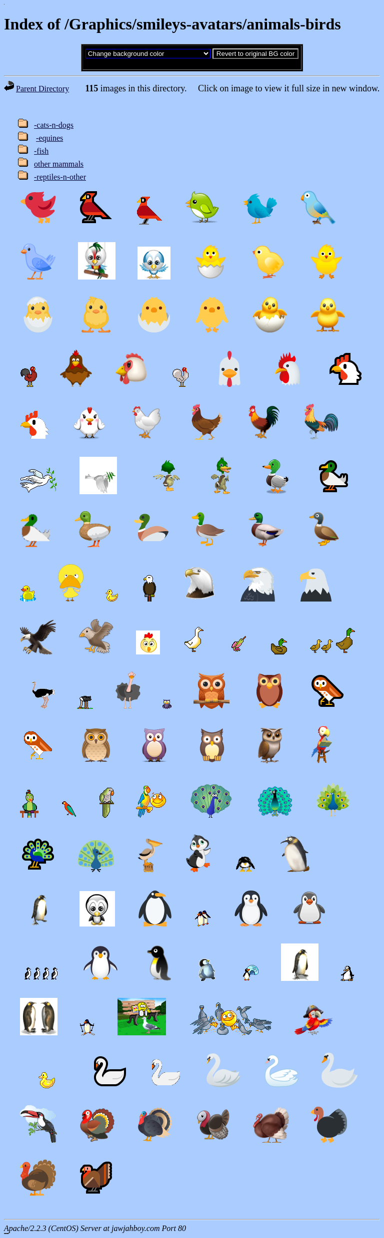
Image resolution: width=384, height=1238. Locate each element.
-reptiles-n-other (60, 177)
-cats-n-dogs (54, 125)
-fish (41, 151)
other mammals (59, 164)
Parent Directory (42, 88)
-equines (49, 138)
